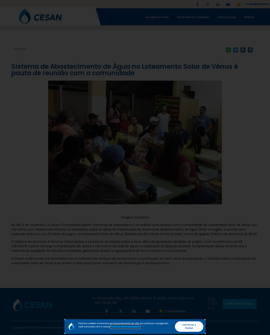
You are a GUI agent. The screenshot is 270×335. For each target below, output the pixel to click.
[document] (135, 167)
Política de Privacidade (125, 326)
